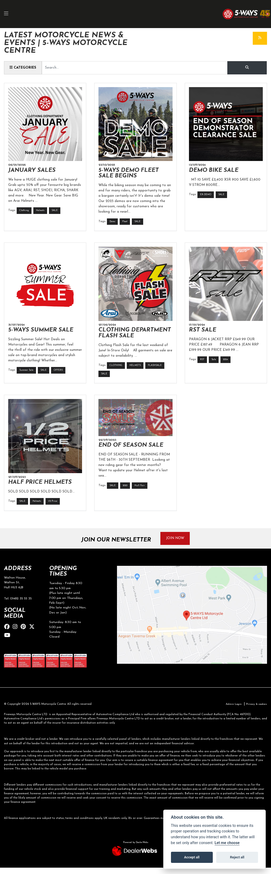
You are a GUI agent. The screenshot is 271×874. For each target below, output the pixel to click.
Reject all (237, 857)
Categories (24, 68)
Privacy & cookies (255, 710)
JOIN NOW (177, 544)
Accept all (192, 857)
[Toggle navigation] (9, 14)
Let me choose (227, 843)
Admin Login (230, 710)
